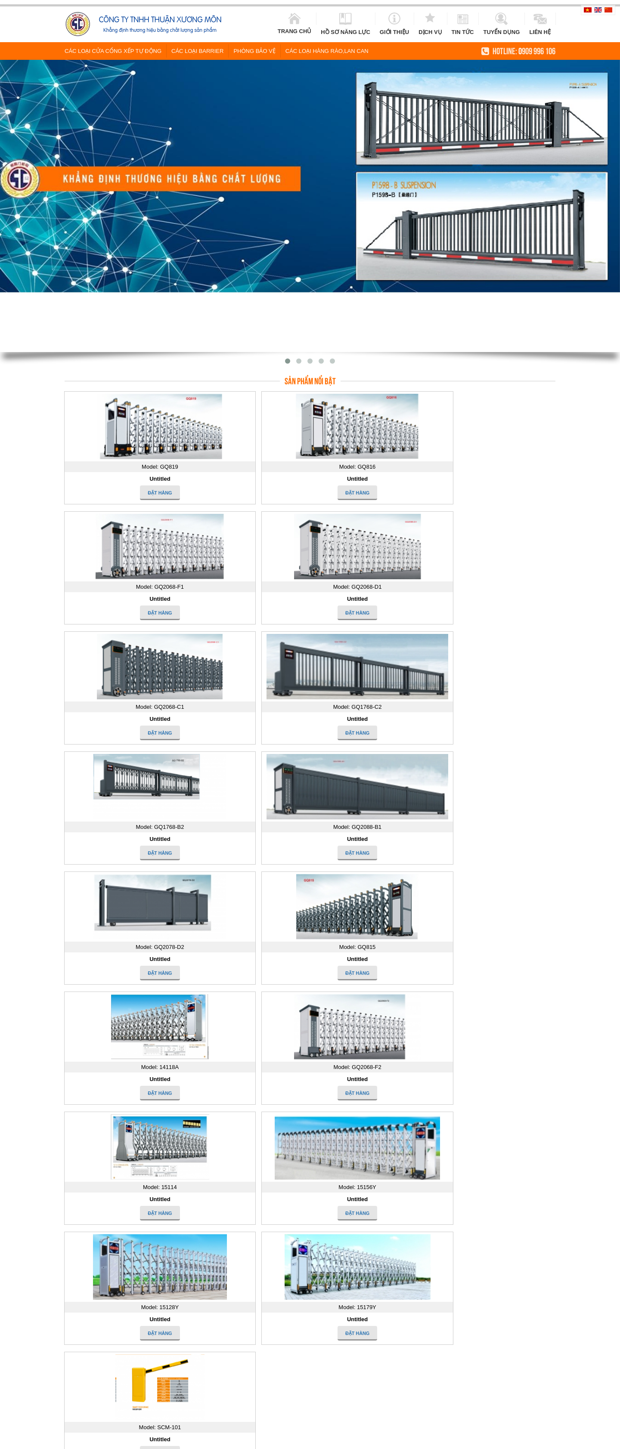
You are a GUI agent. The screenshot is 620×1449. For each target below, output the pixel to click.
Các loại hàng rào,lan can (327, 50)
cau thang (573, 1440)
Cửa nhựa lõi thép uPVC (147, 1223)
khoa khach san (475, 1440)
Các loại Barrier (197, 50)
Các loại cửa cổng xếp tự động (113, 50)
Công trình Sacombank (266, 1204)
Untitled (123, 478)
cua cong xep (514, 1440)
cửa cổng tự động (380, 1440)
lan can (345, 1440)
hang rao (322, 1440)
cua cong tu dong (193, 1440)
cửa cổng (230, 1440)
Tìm (292, 1007)
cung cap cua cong (429, 1440)
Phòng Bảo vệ (254, 50)
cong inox (296, 1440)
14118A (353, 1231)
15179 (457, 1209)
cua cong (157, 1440)
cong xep (546, 1440)
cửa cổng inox (263, 1440)
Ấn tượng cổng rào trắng (147, 1287)
